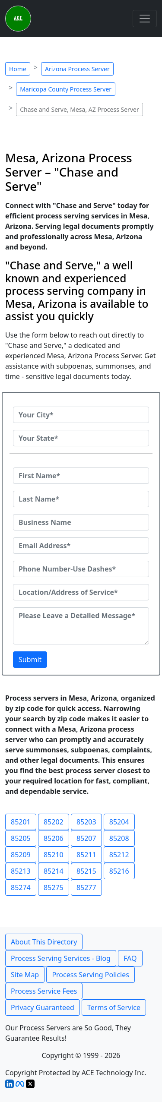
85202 (54, 822)
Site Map (25, 974)
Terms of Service (113, 1007)
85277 (86, 887)
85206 (54, 838)
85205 (21, 838)
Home (17, 69)
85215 (86, 871)
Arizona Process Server (77, 69)
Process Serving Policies (90, 974)
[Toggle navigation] (145, 18)
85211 (86, 854)
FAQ (130, 958)
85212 (119, 854)
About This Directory (44, 942)
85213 (21, 871)
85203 (86, 822)
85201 (21, 822)
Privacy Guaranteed (42, 1007)
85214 (54, 871)
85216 (119, 871)
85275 (54, 887)
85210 (54, 854)
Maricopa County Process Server (65, 89)
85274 (21, 887)
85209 (21, 854)
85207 (86, 838)
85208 (119, 838)
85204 (119, 822)
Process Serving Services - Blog (61, 958)
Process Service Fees (44, 991)
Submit (30, 659)
